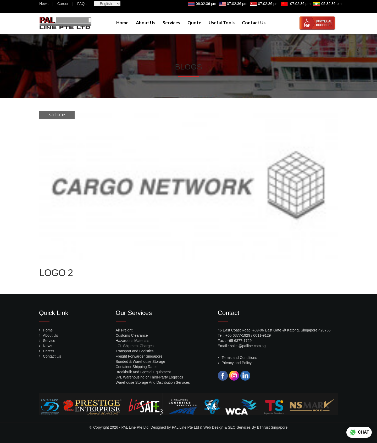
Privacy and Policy (237, 363)
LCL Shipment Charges (135, 346)
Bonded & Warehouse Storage (140, 361)
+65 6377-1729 (239, 341)
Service (49, 341)
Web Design (213, 427)
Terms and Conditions (239, 357)
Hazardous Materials (132, 341)
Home (122, 22)
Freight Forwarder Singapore (139, 356)
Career (63, 4)
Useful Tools (222, 22)
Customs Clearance (132, 335)
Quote (194, 22)
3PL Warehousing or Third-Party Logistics (149, 377)
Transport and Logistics (135, 351)
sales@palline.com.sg (247, 346)
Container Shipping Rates (137, 367)
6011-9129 (262, 335)
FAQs (81, 4)
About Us (145, 22)
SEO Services (239, 427)
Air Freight (124, 330)
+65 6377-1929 (237, 335)
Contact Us (253, 22)
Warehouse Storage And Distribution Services (153, 382)
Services (171, 22)
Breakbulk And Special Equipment (143, 372)
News (43, 4)
